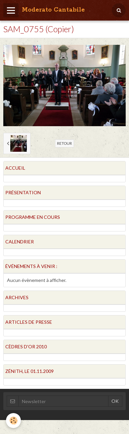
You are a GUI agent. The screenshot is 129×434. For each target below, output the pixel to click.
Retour (64, 143)
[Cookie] (13, 420)
